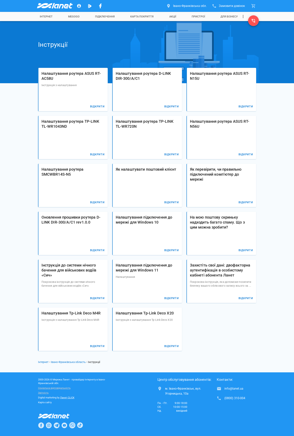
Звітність (43, 392)
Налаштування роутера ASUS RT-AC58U (71, 76)
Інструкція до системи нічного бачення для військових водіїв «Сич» (69, 270)
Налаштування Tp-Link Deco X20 (145, 313)
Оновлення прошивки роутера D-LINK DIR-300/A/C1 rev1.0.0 (71, 220)
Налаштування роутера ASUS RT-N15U (219, 76)
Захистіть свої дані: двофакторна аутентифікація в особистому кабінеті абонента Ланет (220, 270)
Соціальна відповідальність (54, 388)
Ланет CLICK (67, 397)
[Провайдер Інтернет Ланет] (58, 416)
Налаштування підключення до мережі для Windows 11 (144, 267)
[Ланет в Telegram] (57, 425)
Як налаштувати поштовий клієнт (146, 169)
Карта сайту (45, 402)
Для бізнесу (229, 16)
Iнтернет (46, 16)
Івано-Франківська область (68, 362)
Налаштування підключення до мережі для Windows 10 (144, 220)
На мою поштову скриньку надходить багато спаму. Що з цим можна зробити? (217, 222)
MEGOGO (74, 16)
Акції (172, 16)
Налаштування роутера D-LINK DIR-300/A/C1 (143, 76)
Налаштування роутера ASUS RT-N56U (219, 124)
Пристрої (198, 16)
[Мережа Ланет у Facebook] (100, 6)
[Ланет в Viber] (72, 425)
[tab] (46, 16)
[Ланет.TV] (89, 6)
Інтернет (43, 362)
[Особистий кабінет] (79, 6)
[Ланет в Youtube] (64, 425)
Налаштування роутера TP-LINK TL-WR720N (144, 124)
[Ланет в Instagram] (49, 425)
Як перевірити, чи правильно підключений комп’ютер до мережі (216, 174)
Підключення (105, 16)
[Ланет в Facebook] (41, 425)
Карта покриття (142, 16)
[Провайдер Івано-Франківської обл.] (54, 6)
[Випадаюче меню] (243, 16)
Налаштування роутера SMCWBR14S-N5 (63, 172)
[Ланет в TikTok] (80, 425)
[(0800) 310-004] (253, 20)
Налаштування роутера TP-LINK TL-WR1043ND (70, 124)
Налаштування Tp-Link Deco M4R (71, 313)
